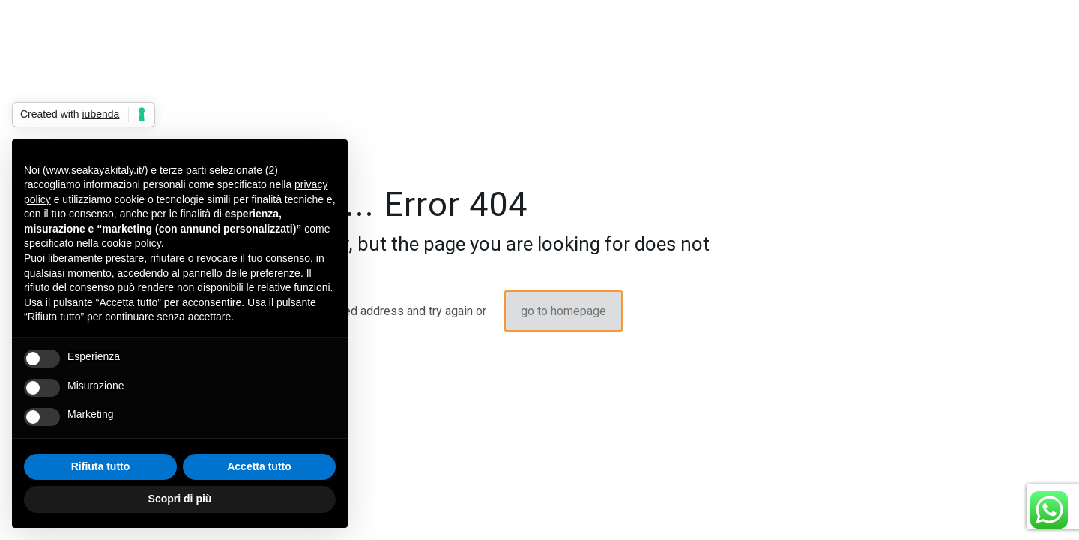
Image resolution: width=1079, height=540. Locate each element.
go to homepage (563, 311)
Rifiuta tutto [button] (100, 466)
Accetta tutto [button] (259, 466)
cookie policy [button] (131, 243)
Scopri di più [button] (180, 499)
